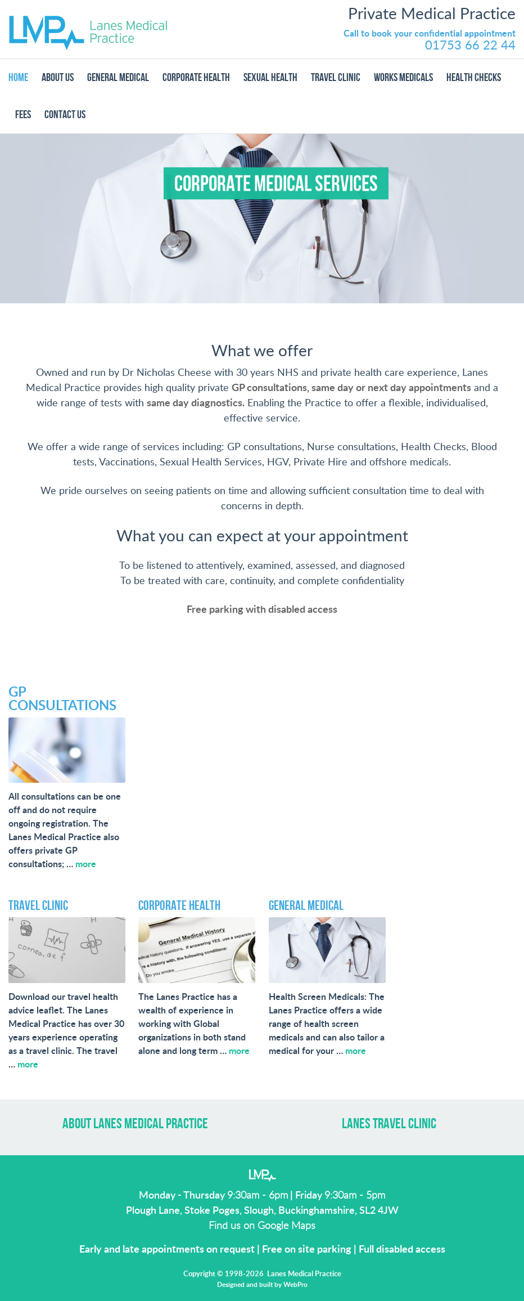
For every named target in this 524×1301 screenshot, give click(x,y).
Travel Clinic (38, 906)
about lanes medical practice (135, 1124)
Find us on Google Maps (262, 1226)
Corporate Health (179, 906)
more (85, 864)
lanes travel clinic (389, 1124)
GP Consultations (62, 699)
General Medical (306, 906)
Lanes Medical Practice (88, 29)
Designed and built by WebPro (262, 1284)
